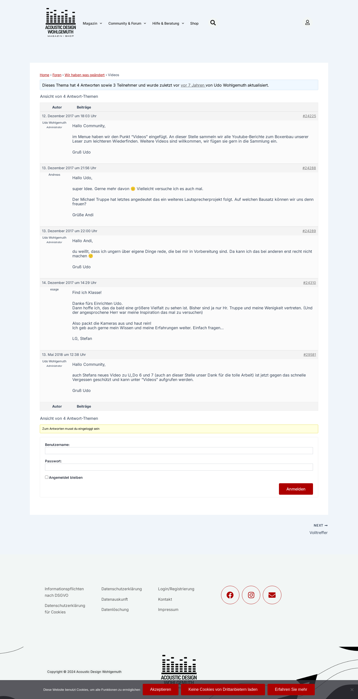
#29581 (310, 354)
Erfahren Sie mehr (291, 689)
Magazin (92, 23)
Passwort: (53, 461)
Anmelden (296, 488)
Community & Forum (127, 23)
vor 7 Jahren (193, 85)
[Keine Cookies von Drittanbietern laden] (351, 689)
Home (44, 75)
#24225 (309, 116)
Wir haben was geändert (85, 75)
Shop (194, 23)
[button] (213, 23)
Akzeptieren (160, 689)
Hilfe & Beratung (168, 23)
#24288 (309, 168)
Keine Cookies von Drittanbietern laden (223, 689)
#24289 (309, 231)
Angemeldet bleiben (66, 477)
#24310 (309, 282)
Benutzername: (57, 444)
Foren (56, 75)
